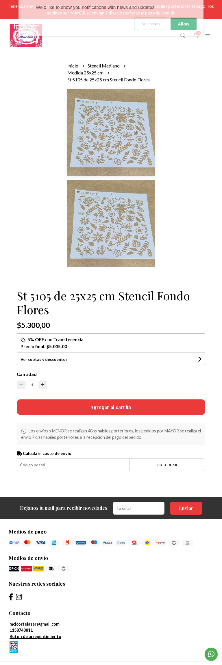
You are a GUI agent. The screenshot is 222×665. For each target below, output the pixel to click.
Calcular (167, 464)
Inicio (73, 65)
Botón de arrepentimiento (35, 636)
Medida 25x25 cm (85, 72)
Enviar (186, 508)
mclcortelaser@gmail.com (35, 624)
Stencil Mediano (104, 65)
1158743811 (21, 630)
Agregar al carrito (110, 407)
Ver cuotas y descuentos (44, 359)
